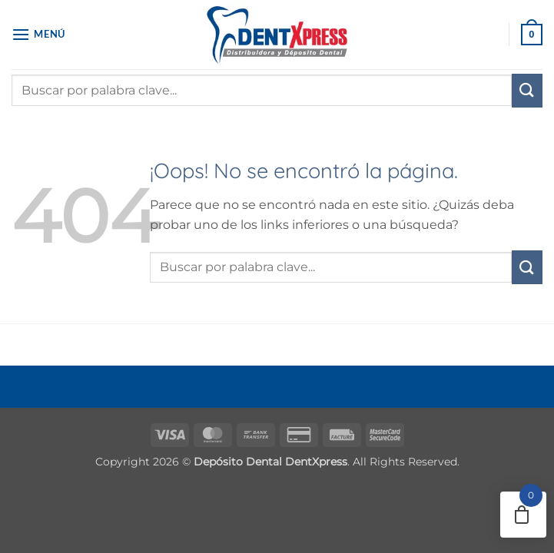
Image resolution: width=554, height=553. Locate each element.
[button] (38, 34)
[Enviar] (527, 91)
